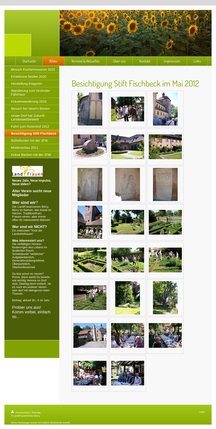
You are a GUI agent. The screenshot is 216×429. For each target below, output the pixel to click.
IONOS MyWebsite (52, 422)
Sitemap (36, 412)
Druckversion (20, 412)
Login (202, 411)
